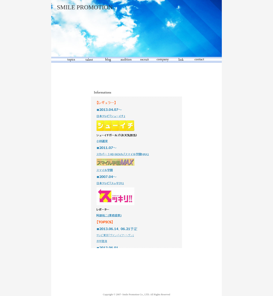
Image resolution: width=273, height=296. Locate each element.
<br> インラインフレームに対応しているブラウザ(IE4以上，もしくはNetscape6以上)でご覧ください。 (136, 172)
